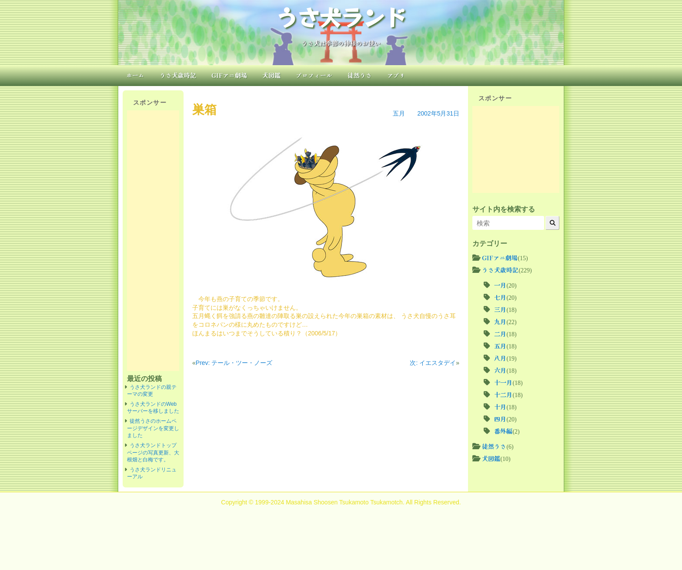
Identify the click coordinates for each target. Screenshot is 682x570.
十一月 (503, 382)
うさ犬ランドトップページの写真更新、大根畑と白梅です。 (153, 452)
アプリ (396, 75)
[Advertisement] (153, 240)
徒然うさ (360, 75)
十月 (500, 406)
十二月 (503, 394)
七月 (500, 297)
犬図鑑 (271, 75)
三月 (500, 309)
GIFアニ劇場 (229, 75)
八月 (500, 358)
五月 (399, 113)
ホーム (135, 75)
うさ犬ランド (341, 16)
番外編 (503, 431)
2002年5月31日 (438, 113)
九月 (500, 321)
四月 (500, 418)
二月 (500, 333)
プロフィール (314, 75)
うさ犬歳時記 (178, 75)
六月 (500, 370)
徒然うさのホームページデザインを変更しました (153, 428)
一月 (500, 285)
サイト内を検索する (503, 209)
